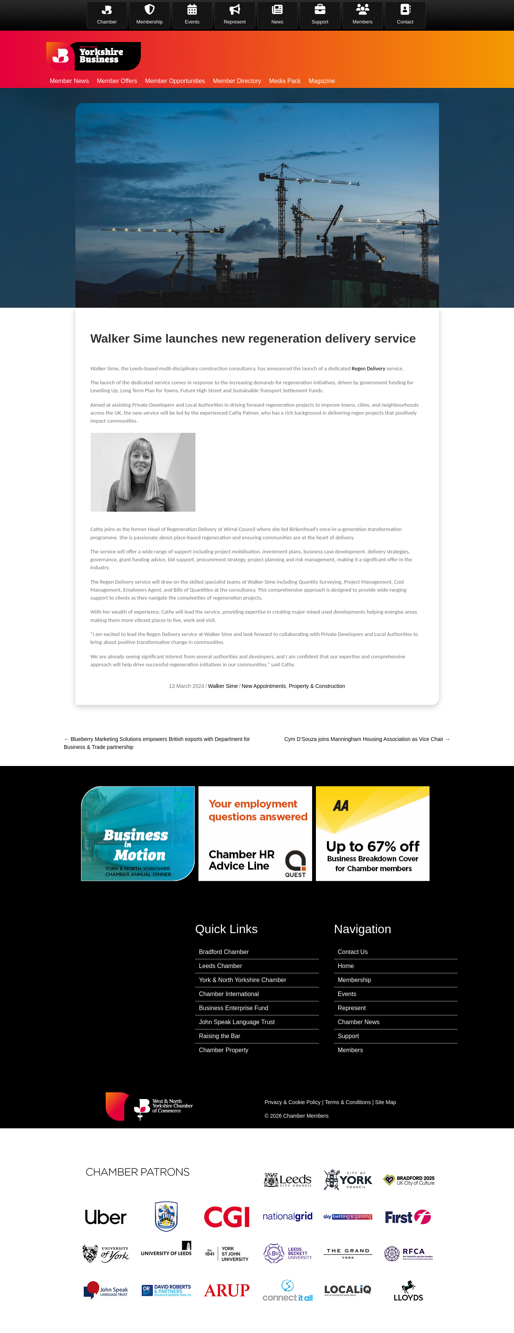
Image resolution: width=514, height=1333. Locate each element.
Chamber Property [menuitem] (223, 1050)
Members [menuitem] (350, 1050)
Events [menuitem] (347, 994)
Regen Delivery (368, 441)
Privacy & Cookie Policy (293, 1102)
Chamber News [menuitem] (359, 1022)
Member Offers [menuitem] (117, 81)
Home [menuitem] (346, 966)
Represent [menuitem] (352, 1008)
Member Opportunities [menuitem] (175, 81)
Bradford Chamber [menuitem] (224, 952)
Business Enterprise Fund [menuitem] (233, 1008)
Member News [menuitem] (69, 81)
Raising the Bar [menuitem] (219, 1036)
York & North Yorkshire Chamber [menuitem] (242, 980)
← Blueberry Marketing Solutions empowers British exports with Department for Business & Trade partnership (157, 743)
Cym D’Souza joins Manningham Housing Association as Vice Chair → (367, 739)
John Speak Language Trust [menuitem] (237, 1022)
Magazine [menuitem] (322, 81)
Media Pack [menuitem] (285, 81)
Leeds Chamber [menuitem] (220, 966)
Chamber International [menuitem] (229, 994)
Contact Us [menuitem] (353, 952)
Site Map (385, 1102)
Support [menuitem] (348, 1036)
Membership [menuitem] (354, 980)
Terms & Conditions (348, 1102)
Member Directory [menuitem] (237, 81)
